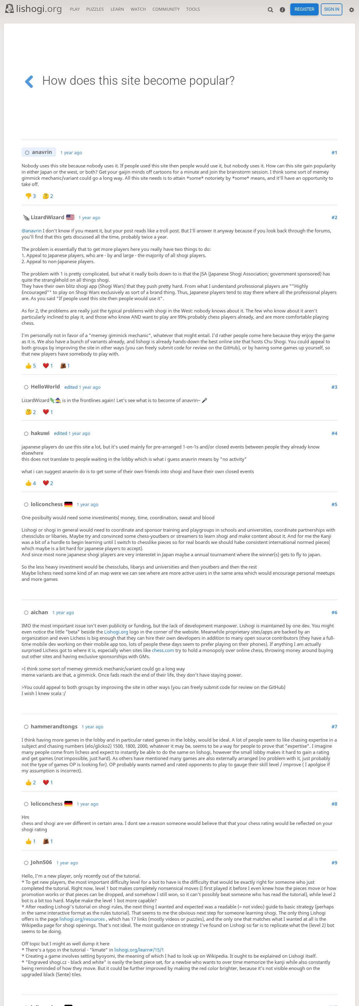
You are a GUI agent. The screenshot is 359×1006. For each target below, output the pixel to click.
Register (304, 9)
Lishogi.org (116, 632)
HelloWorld (41, 386)
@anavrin (32, 230)
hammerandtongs (49, 726)
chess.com (163, 650)
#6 (334, 612)
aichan (35, 612)
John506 (37, 862)
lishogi (33, 8)
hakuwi (36, 433)
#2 (334, 217)
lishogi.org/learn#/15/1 (139, 950)
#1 (334, 152)
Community (166, 9)
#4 (334, 433)
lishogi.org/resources (82, 919)
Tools (193, 9)
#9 (334, 862)
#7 (334, 726)
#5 (334, 504)
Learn (117, 9)
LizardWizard (48, 217)
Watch (138, 9)
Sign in (331, 9)
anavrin (37, 152)
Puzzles (95, 9)
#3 (334, 387)
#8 (334, 804)
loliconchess (47, 504)
